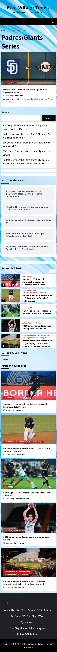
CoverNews (44, 643)
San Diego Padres (10, 83)
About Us (9, 610)
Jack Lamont (19, 410)
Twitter (5, 359)
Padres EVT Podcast (27, 634)
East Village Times (28, 7)
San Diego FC (27, 276)
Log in (6, 603)
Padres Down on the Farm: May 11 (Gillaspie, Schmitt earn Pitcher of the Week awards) (26, 161)
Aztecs (24, 323)
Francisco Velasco (22, 499)
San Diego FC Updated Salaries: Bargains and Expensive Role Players (26, 127)
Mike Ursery (18, 96)
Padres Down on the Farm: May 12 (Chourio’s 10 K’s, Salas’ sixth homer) (28, 135)
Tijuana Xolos (27, 622)
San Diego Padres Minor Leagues (34, 292)
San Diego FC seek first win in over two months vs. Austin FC (27, 144)
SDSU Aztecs (44, 610)
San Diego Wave (35, 616)
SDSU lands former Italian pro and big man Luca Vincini (27, 153)
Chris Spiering (18, 543)
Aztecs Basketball (35, 323)
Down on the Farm (29, 290)
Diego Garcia (20, 454)
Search (5, 112)
